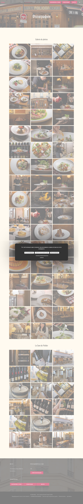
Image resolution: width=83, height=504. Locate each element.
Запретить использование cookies (42, 252)
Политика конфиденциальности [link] (42, 255)
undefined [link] (42, 257)
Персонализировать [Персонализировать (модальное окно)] (54, 252)
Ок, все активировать (29, 252)
